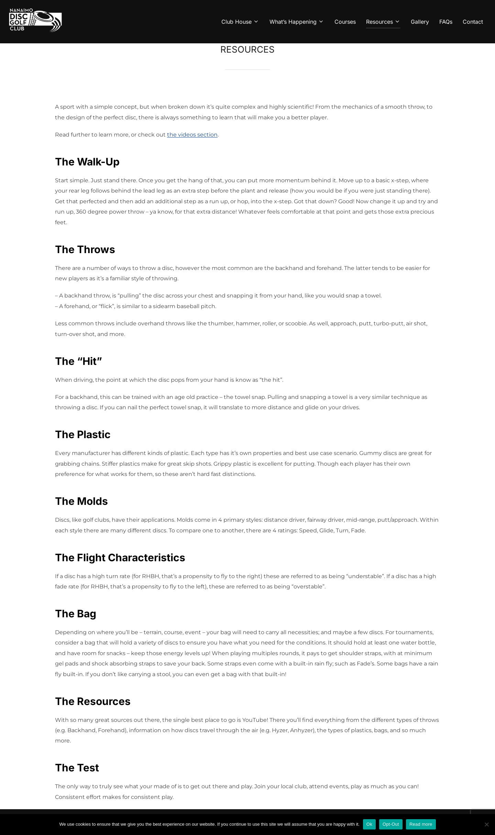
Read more (420, 824)
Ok (369, 824)
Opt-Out (391, 824)
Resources (383, 21)
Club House (240, 21)
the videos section (192, 134)
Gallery (420, 21)
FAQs (445, 21)
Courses (345, 21)
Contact (473, 21)
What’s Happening (297, 21)
